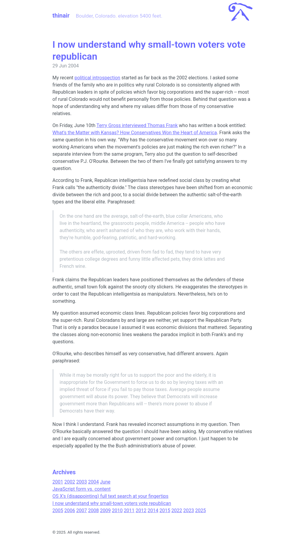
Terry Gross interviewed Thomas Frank (137, 125)
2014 (153, 510)
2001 (57, 482)
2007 (81, 510)
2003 (81, 482)
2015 (164, 510)
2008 (93, 510)
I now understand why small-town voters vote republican (111, 503)
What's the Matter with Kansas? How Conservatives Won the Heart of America (134, 132)
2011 (129, 510)
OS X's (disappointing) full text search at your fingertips (110, 496)
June (105, 482)
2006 (69, 510)
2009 (105, 510)
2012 (141, 510)
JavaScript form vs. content (81, 489)
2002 (69, 482)
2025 (200, 510)
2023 (188, 510)
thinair (60, 15)
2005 (57, 510)
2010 (117, 510)
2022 (176, 510)
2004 (93, 482)
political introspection (97, 78)
